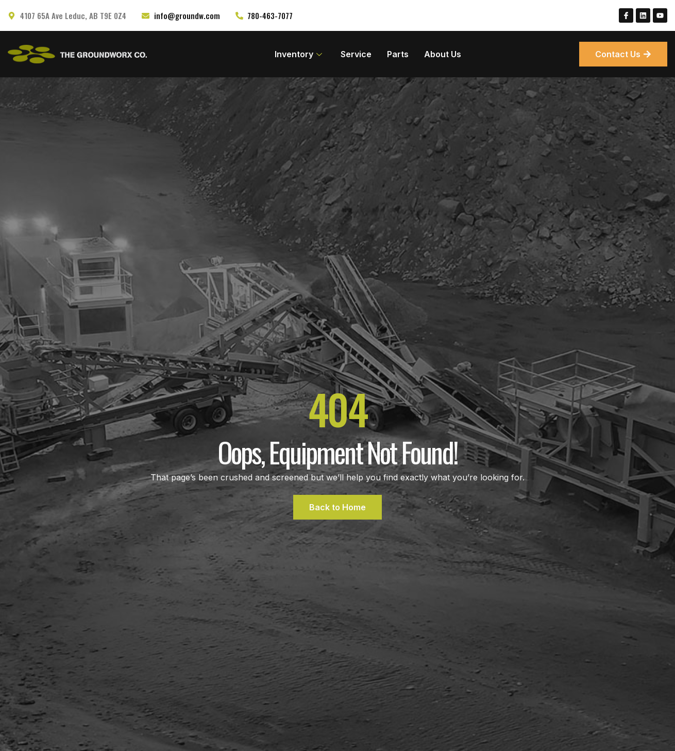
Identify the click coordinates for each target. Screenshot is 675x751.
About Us (442, 54)
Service (356, 54)
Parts (398, 54)
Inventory (298, 54)
